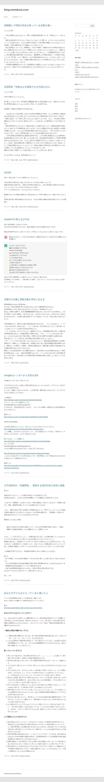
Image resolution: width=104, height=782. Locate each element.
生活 (20, 160)
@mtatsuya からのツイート (83, 118)
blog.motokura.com (16, 9)
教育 (12, 74)
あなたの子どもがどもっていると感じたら (26, 593)
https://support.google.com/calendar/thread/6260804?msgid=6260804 (26, 417)
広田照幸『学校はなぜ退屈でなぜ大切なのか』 (28, 87)
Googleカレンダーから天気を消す (21, 375)
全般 (12, 160)
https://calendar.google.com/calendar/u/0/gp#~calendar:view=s (23, 429)
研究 (16, 74)
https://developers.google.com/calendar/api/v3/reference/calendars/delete (27, 441)
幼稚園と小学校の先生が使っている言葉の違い (28, 25)
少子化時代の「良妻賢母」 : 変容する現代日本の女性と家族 (34, 485)
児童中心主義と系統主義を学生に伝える (24, 299)
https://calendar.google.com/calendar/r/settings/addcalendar (23, 400)
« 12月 (77, 50)
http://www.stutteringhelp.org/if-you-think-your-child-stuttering (23, 608)
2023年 (7, 172)
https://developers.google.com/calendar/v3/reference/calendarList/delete (27, 453)
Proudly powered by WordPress (12, 773)
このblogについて (17, 17)
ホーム (6, 17)
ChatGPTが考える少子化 (16, 219)
